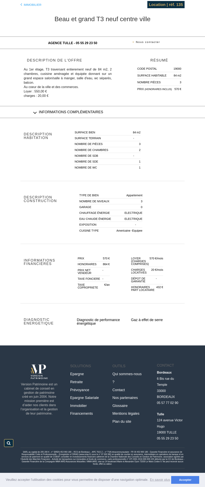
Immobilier (30, 4)
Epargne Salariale (84, 398)
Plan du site (122, 422)
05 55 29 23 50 (167, 438)
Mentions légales (126, 414)
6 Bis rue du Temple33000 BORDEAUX (166, 385)
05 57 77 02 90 (167, 403)
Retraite (76, 382)
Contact (119, 390)
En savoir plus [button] (160, 479)
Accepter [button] (185, 479)
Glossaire (120, 406)
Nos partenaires (125, 398)
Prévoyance (79, 390)
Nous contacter (144, 43)
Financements (81, 414)
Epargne (77, 374)
